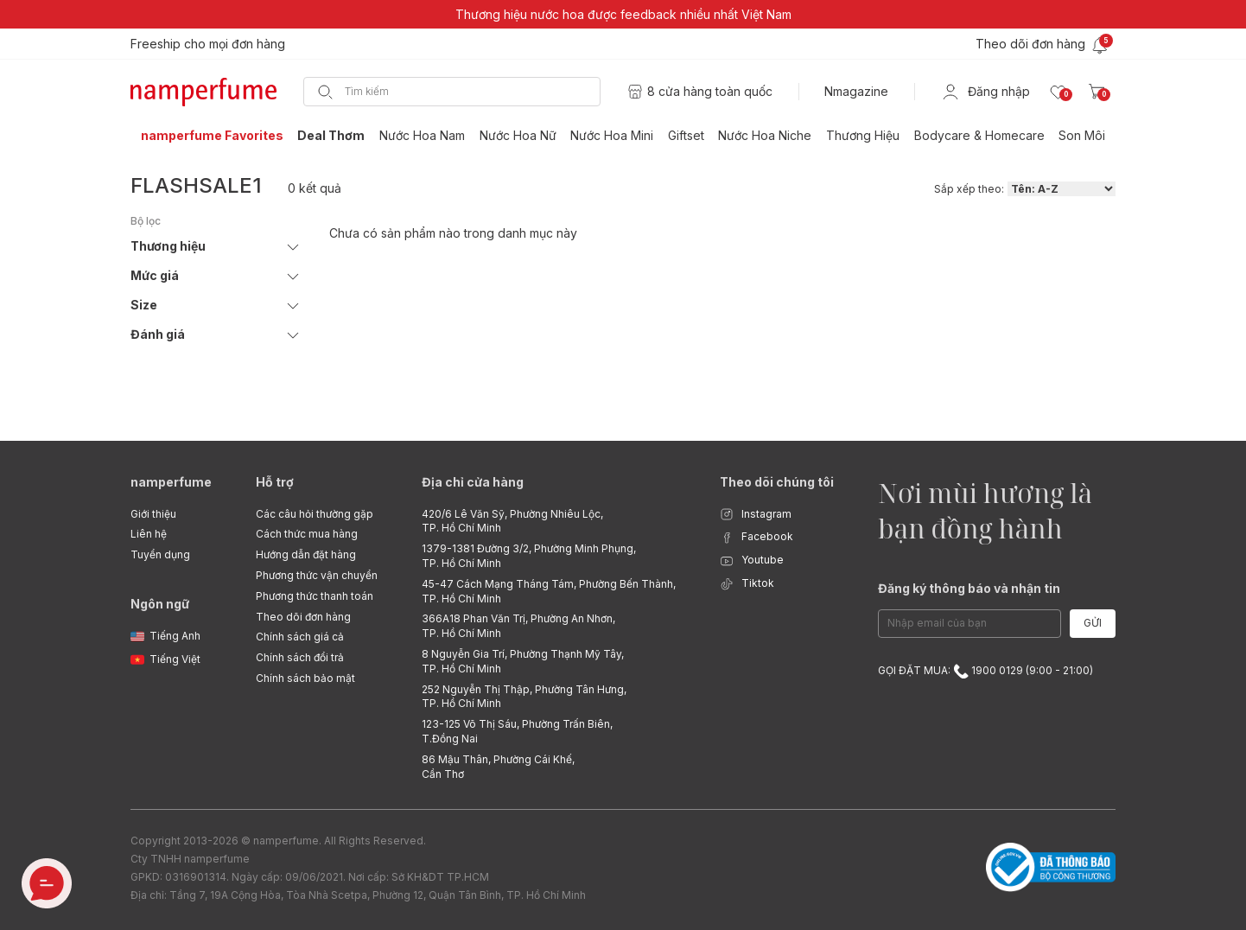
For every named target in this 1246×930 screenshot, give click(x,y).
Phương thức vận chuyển (317, 575)
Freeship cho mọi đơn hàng (207, 43)
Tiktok (747, 583)
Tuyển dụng (160, 554)
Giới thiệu (153, 513)
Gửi (1093, 622)
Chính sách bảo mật (305, 678)
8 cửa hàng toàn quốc (709, 91)
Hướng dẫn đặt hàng (306, 554)
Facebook (756, 537)
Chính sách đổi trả (300, 657)
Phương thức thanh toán (314, 595)
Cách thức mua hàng (307, 533)
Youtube (752, 560)
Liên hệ (148, 533)
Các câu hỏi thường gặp (314, 513)
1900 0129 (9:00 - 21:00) (1023, 670)
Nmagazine (856, 91)
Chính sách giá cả (300, 636)
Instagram (755, 514)
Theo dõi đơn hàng (303, 616)
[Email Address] (969, 623)
